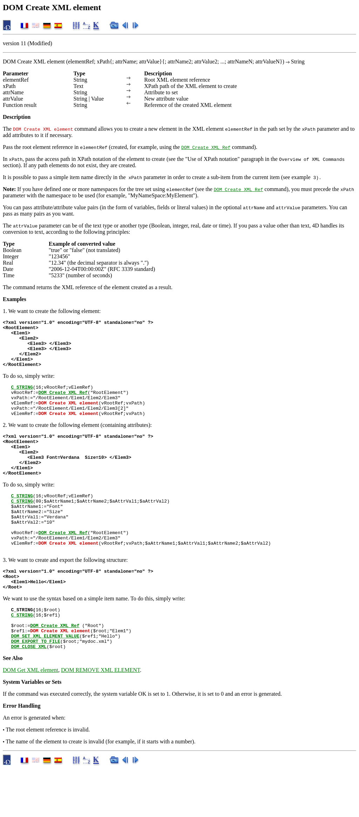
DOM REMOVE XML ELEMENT (100, 718)
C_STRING (22, 397)
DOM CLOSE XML (28, 695)
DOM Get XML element (30, 718)
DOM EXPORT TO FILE (35, 688)
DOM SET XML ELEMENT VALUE (45, 682)
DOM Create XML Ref (205, 147)
